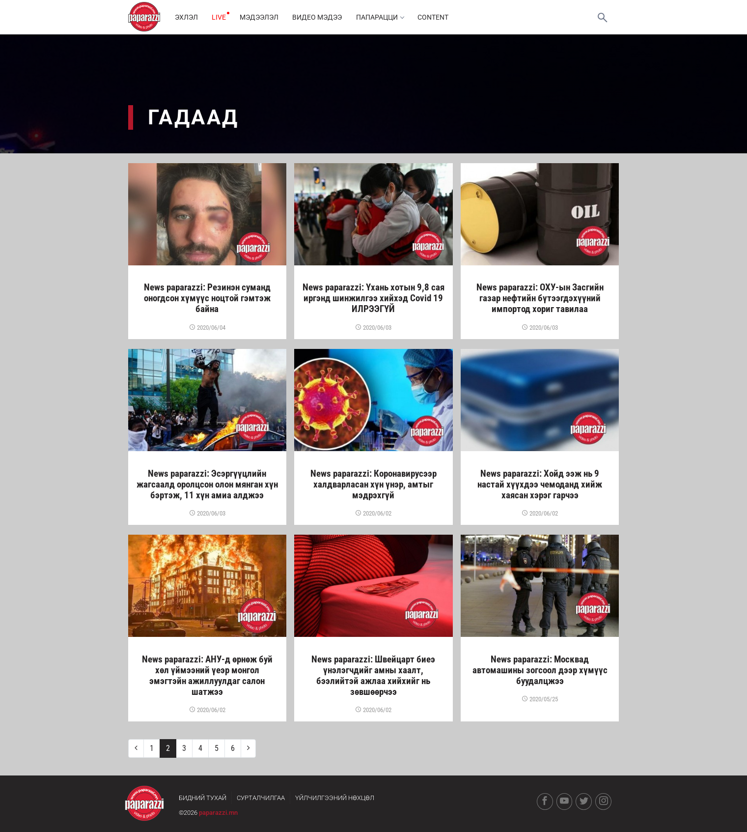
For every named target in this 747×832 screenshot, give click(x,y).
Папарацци (384, 17)
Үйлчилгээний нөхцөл (334, 798)
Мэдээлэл (261, 17)
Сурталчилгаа (261, 798)
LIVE (220, 17)
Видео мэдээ (320, 17)
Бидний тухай (202, 798)
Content (437, 17)
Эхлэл (186, 17)
